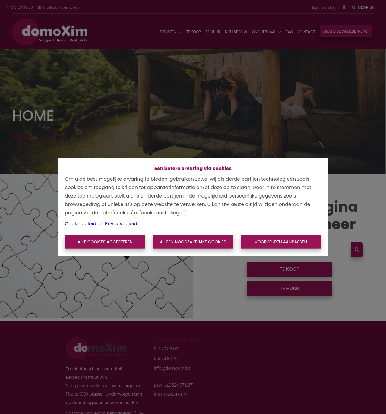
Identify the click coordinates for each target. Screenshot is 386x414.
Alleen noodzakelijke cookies (193, 242)
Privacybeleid (121, 223)
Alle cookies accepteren (105, 242)
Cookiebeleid (80, 223)
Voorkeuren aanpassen (281, 242)
